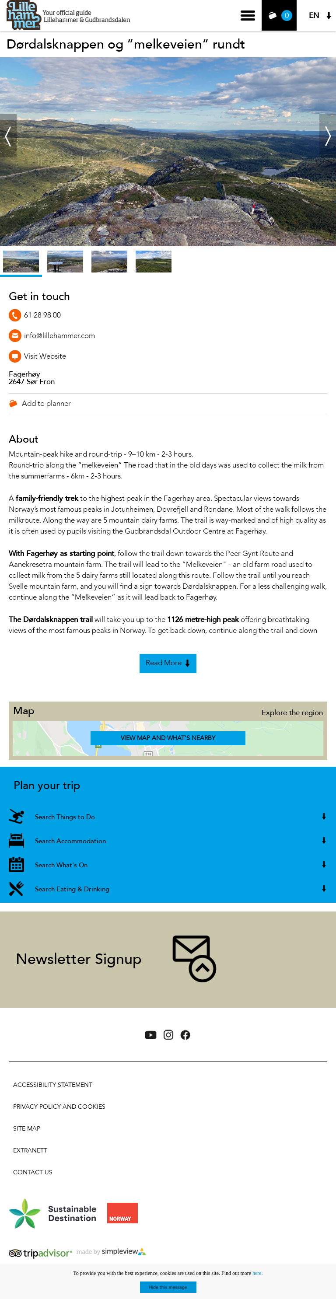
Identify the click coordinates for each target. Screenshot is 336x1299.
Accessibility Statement (52, 1085)
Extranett (30, 1150)
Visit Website (45, 356)
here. (257, 1273)
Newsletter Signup (79, 959)
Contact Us (32, 1172)
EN (314, 15)
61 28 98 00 (42, 315)
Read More (164, 663)
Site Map (26, 1128)
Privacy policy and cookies (59, 1106)
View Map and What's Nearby (168, 738)
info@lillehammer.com (59, 336)
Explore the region (292, 712)
